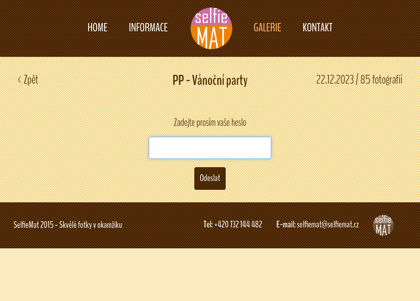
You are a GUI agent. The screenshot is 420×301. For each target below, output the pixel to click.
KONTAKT (317, 27)
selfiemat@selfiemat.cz (328, 224)
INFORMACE (148, 27)
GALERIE (267, 27)
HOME (97, 27)
